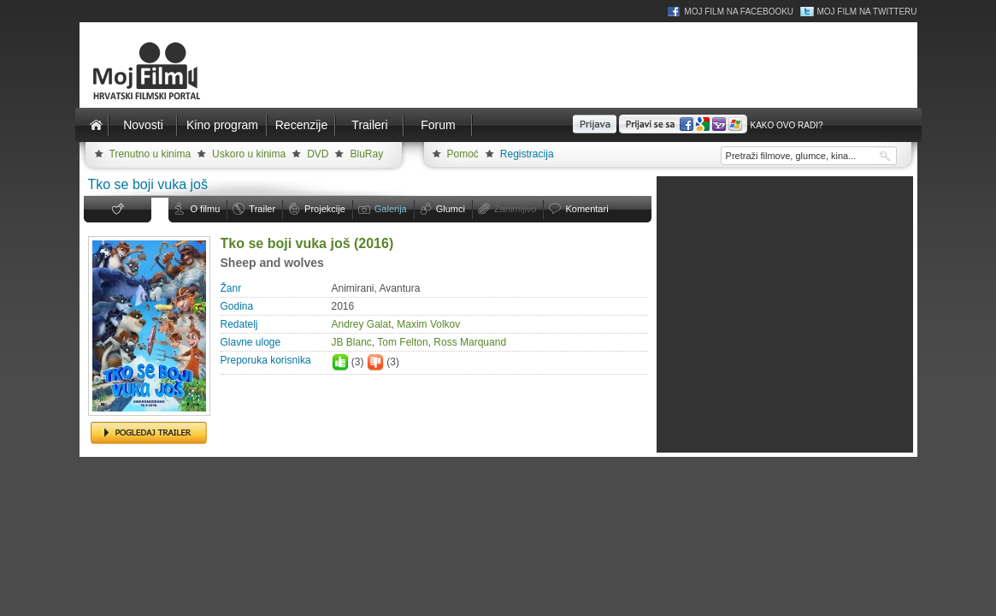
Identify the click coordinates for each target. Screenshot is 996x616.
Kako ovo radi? (786, 125)
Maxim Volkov (428, 324)
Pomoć (463, 154)
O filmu (206, 209)
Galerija (390, 209)
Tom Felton (402, 342)
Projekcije (324, 209)
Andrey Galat (362, 324)
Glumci (450, 209)
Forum (438, 125)
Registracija (527, 154)
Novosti (143, 125)
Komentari (586, 209)
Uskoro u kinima (249, 154)
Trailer (262, 209)
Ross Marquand (469, 342)
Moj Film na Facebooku (738, 11)
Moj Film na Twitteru (866, 11)
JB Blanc (352, 342)
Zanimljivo (515, 209)
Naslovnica (96, 125)
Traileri (369, 125)
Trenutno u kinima (150, 154)
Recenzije (301, 125)
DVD (317, 154)
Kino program (222, 125)
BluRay (366, 154)
